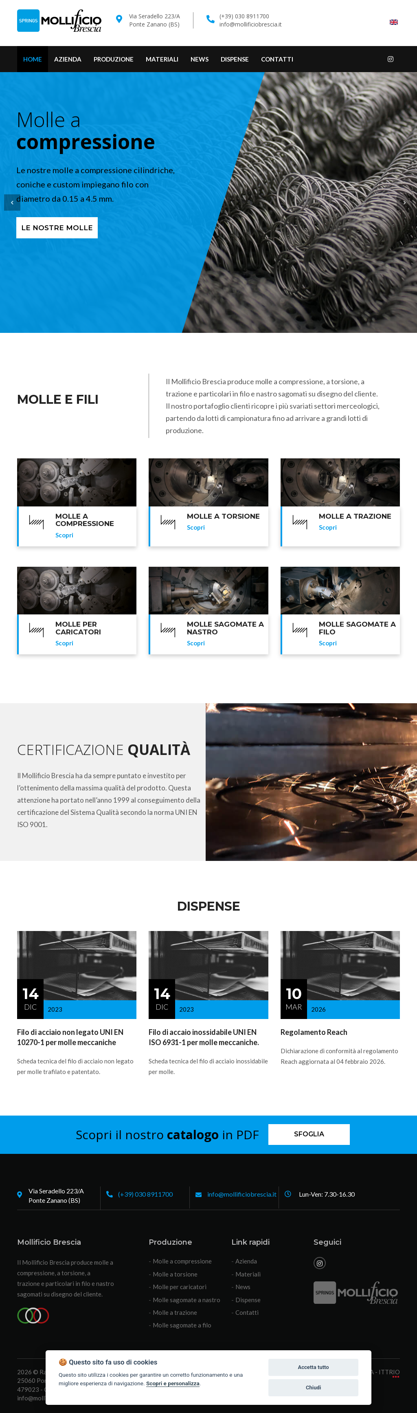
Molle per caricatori (179, 1286)
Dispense (235, 59)
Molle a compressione (182, 1261)
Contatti (277, 59)
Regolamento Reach (314, 1032)
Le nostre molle (57, 228)
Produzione (114, 59)
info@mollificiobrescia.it (250, 24)
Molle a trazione (175, 1312)
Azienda (67, 59)
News (199, 59)
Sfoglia (309, 1134)
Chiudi (313, 1387)
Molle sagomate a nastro (186, 1299)
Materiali (162, 59)
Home (32, 59)
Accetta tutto (313, 1367)
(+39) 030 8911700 (145, 1194)
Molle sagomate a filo (182, 1325)
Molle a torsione (175, 1274)
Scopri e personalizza (173, 1383)
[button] (12, 202)
